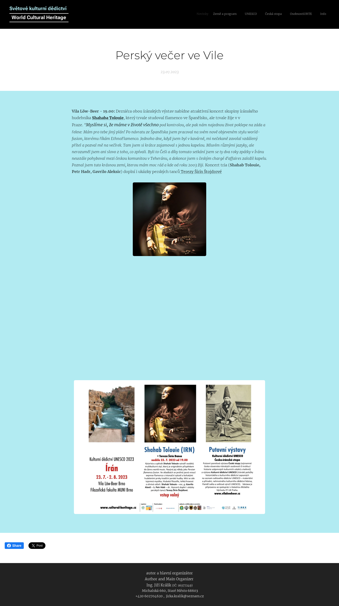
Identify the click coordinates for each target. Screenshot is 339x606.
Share (14, 545)
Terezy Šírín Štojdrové (201, 171)
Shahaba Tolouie (108, 117)
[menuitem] (289, 14)
